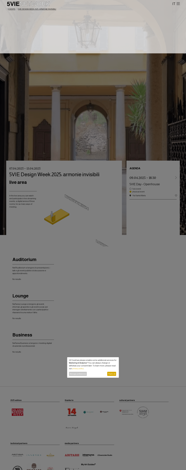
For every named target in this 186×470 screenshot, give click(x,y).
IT (173, 4)
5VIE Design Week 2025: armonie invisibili (37, 9)
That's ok (111, 374)
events (11, 9)
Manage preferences (78, 374)
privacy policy (78, 369)
